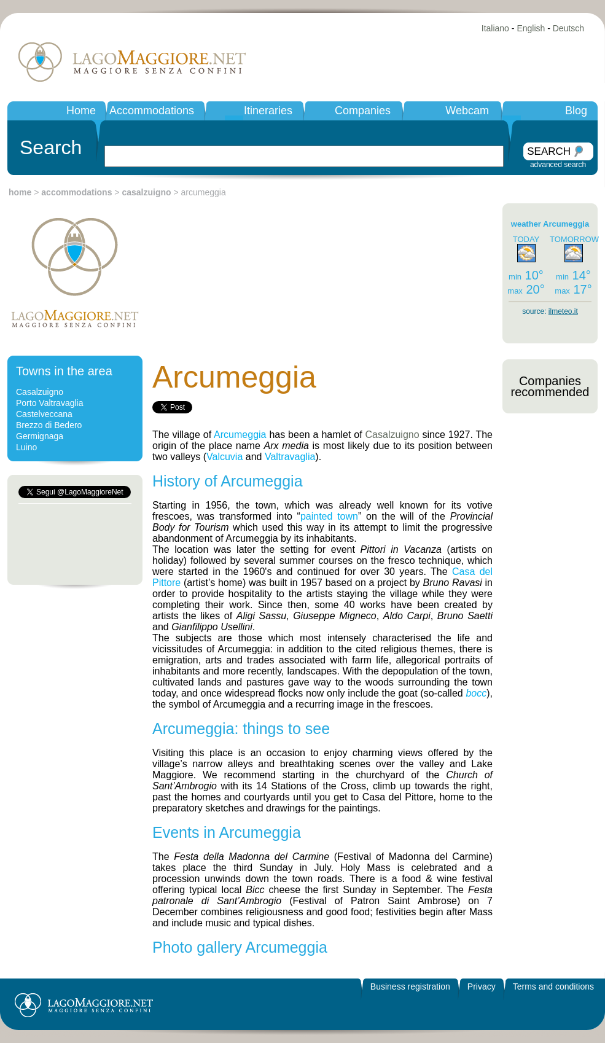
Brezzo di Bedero (49, 425)
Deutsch (568, 28)
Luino (26, 447)
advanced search (558, 164)
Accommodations (151, 110)
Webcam (467, 110)
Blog (576, 110)
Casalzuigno (39, 392)
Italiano (495, 28)
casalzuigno (146, 192)
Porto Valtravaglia (49, 403)
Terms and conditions (553, 986)
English (531, 28)
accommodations (76, 192)
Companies (363, 110)
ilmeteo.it (563, 311)
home (20, 192)
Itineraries (268, 110)
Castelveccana (44, 414)
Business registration (410, 986)
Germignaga (39, 436)
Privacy (481, 986)
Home (81, 110)
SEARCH (549, 151)
